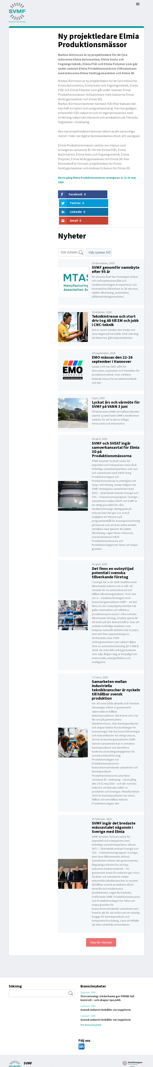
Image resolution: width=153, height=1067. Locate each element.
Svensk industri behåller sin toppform (105, 996)
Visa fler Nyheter (101, 929)
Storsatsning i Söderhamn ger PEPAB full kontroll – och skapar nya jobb (107, 984)
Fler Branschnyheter (94, 1011)
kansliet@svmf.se (58, 1057)
